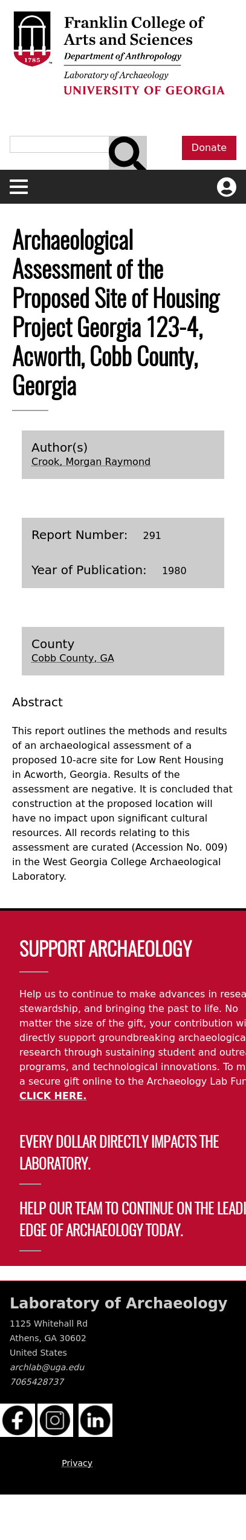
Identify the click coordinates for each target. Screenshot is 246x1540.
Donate (209, 147)
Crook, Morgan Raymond (91, 461)
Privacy (77, 1463)
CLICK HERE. (52, 1096)
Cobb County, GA (72, 658)
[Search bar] (128, 155)
